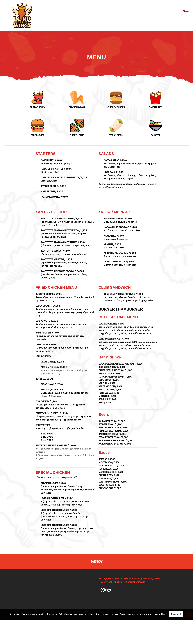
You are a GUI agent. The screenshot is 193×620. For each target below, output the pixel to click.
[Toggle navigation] (186, 12)
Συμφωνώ (176, 614)
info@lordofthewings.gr (133, 582)
